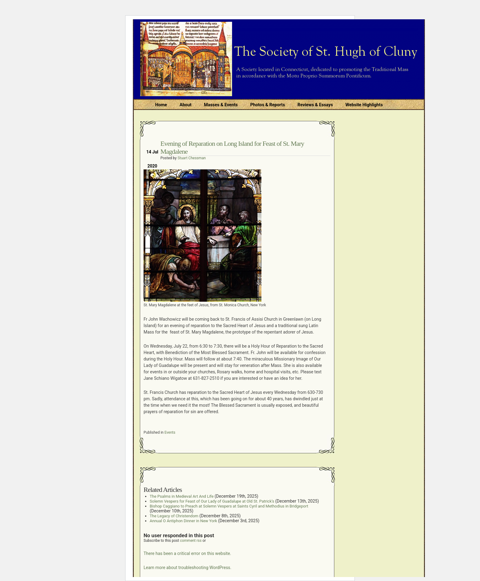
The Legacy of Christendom (174, 516)
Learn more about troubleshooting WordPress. (187, 567)
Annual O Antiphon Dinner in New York (183, 521)
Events (169, 432)
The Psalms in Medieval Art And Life (182, 496)
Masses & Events (221, 105)
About (186, 105)
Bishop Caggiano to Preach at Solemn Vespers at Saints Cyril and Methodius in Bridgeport (229, 506)
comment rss (191, 540)
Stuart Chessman (192, 158)
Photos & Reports (267, 105)
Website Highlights (364, 105)
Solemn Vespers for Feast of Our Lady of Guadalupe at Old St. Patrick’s (212, 501)
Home (161, 105)
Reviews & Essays (315, 105)
